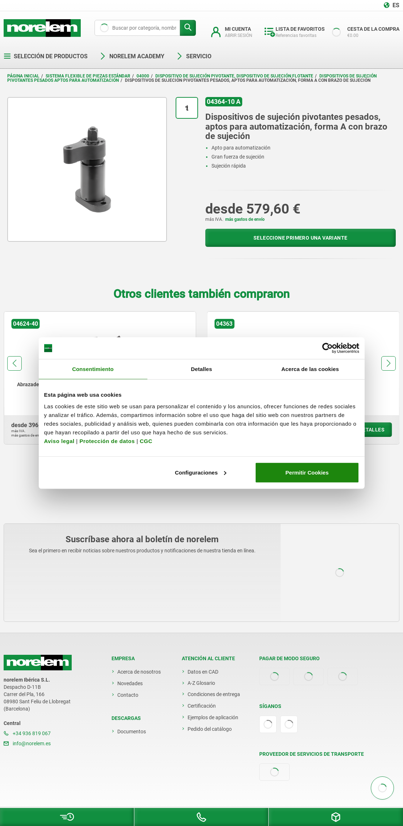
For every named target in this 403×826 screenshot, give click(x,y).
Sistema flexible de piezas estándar (88, 76)
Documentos (131, 731)
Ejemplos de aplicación (213, 717)
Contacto (127, 695)
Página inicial (23, 76)
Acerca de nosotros (139, 672)
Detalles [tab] (201, 369)
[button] (14, 363)
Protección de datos (107, 441)
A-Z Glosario (201, 683)
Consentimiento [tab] (93, 369)
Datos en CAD (203, 672)
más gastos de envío (245, 219)
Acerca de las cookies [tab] (310, 369)
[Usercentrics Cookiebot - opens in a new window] (327, 348)
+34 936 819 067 (27, 733)
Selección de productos (46, 56)
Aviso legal (59, 441)
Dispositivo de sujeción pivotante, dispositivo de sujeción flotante (234, 76)
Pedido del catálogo (210, 729)
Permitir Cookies (306, 472)
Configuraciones (200, 472)
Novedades (130, 683)
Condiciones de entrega (214, 694)
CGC (146, 441)
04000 (143, 76)
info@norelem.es (27, 743)
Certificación (202, 706)
